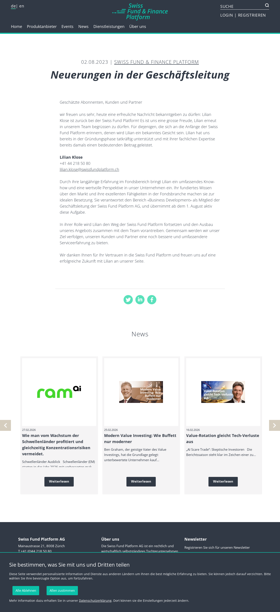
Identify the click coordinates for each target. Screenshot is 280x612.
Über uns (137, 26)
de (13, 6)
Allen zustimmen (62, 590)
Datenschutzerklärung (95, 600)
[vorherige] (274, 425)
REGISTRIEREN (252, 15)
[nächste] (5, 425)
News (83, 26)
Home (16, 26)
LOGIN (227, 15)
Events (67, 26)
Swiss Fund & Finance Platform (156, 61)
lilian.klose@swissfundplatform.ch (89, 169)
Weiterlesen (59, 481)
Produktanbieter (42, 26)
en (21, 6)
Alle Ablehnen (26, 590)
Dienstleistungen (108, 26)
